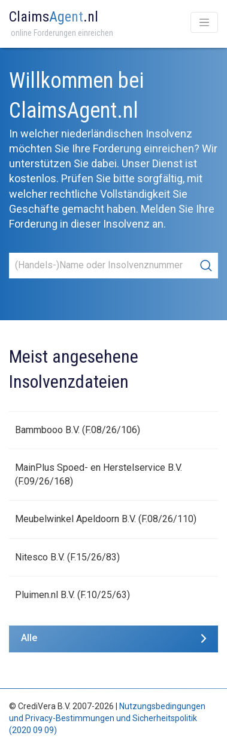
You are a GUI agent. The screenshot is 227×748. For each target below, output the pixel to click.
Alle (29, 637)
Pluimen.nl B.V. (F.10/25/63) (72, 594)
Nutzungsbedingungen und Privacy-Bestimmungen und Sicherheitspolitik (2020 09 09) (107, 717)
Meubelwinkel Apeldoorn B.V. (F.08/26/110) (105, 519)
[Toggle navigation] (204, 22)
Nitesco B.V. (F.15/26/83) (67, 557)
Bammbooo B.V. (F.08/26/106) (77, 430)
